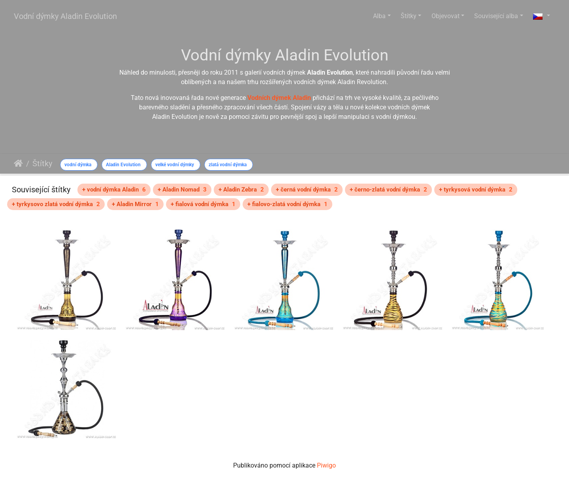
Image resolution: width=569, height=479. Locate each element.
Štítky (408, 16)
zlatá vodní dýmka (228, 164)
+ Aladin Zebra (241, 189)
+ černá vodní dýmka (307, 189)
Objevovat (445, 16)
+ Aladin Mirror (135, 204)
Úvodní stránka (18, 163)
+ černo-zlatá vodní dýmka (388, 189)
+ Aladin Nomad (182, 189)
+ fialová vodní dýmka (203, 204)
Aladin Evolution (123, 164)
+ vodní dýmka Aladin (114, 189)
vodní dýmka (77, 164)
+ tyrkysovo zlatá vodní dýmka (56, 204)
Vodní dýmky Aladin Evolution (65, 16)
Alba (379, 16)
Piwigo (326, 465)
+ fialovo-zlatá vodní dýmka (287, 204)
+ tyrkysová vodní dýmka (475, 189)
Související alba (496, 16)
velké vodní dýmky (174, 164)
